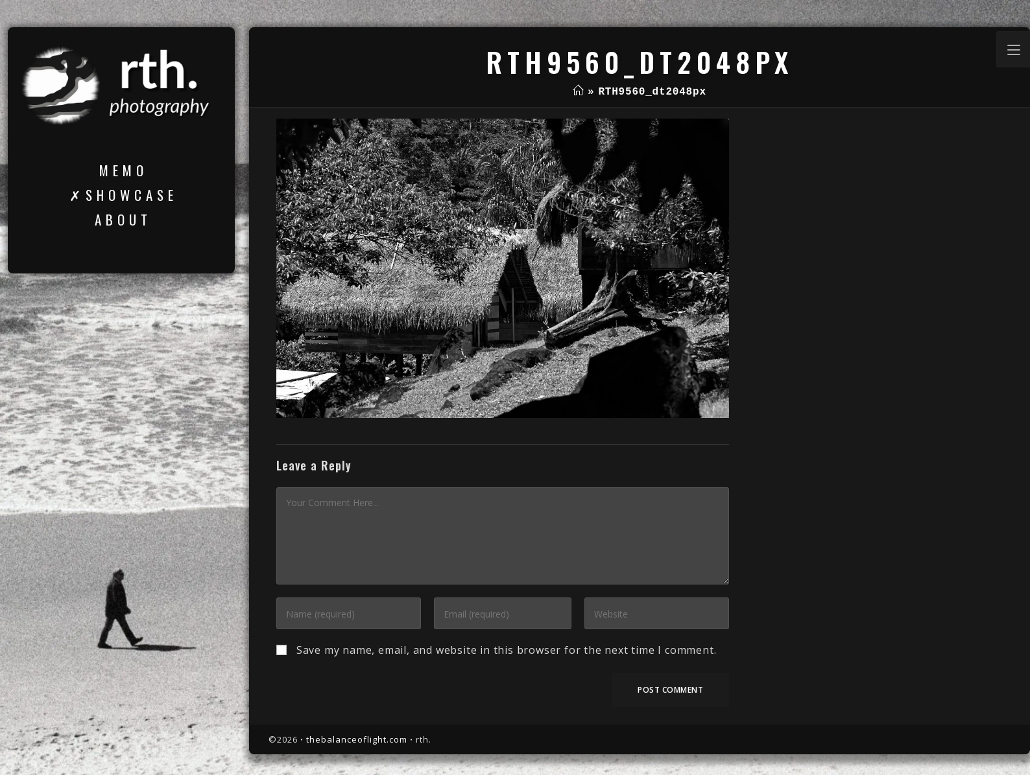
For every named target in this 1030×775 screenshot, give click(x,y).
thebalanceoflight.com (356, 739)
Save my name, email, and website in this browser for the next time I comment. (506, 650)
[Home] (578, 92)
